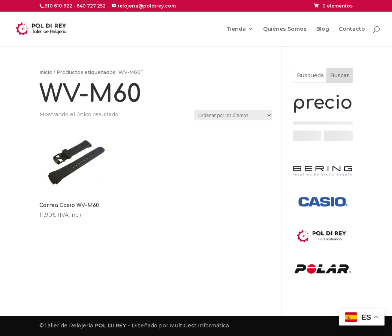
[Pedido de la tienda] (233, 115)
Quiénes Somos (285, 29)
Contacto (352, 29)
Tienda (236, 29)
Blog (322, 29)
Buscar (339, 75)
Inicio (45, 72)
